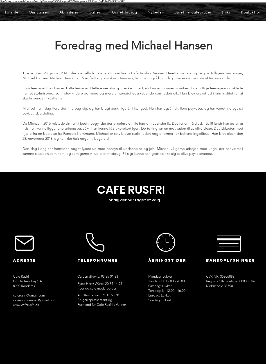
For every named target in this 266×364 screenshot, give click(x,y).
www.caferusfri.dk (26, 305)
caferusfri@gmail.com (29, 295)
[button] (39, 12)
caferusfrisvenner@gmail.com (34, 300)
